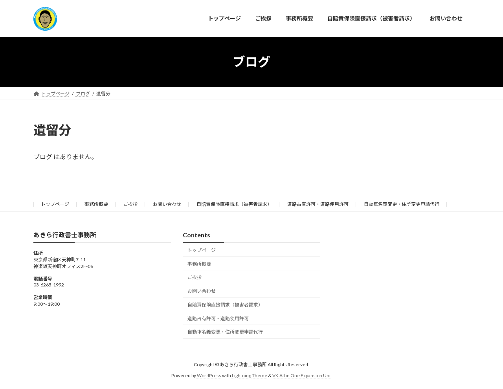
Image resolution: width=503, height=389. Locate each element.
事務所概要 (96, 204)
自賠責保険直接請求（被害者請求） (234, 204)
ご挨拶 (130, 204)
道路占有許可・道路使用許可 (318, 204)
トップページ (55, 204)
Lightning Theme (249, 375)
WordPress (209, 375)
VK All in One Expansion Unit (302, 375)
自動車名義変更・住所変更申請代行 (401, 204)
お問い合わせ (167, 204)
